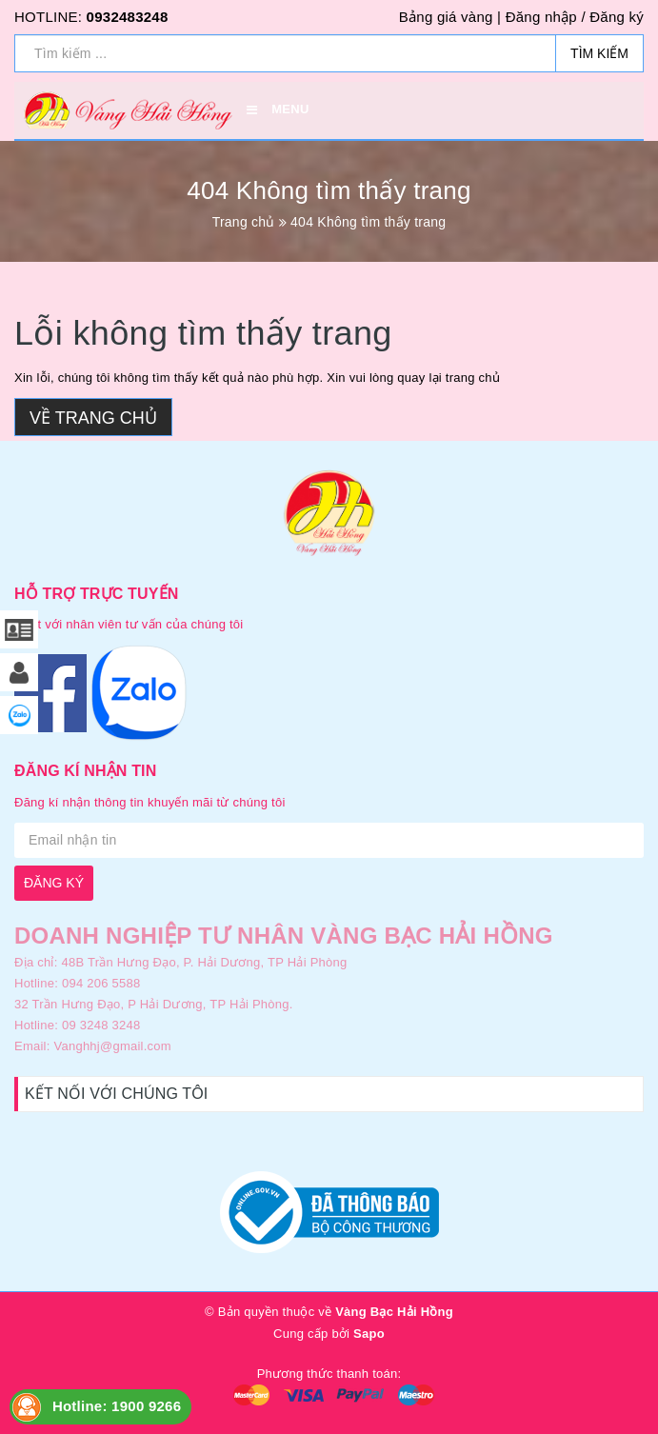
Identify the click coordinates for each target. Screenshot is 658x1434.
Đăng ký (616, 17)
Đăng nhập (541, 17)
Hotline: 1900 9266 (116, 1406)
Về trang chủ (93, 418)
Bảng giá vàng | (450, 17)
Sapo (369, 1333)
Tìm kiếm (599, 53)
